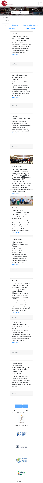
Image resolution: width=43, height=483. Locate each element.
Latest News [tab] (11, 28)
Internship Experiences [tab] (30, 25)
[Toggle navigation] (40, 3)
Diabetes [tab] (15, 25)
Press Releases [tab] (30, 28)
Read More (15, 55)
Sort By (5, 17)
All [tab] (5, 25)
